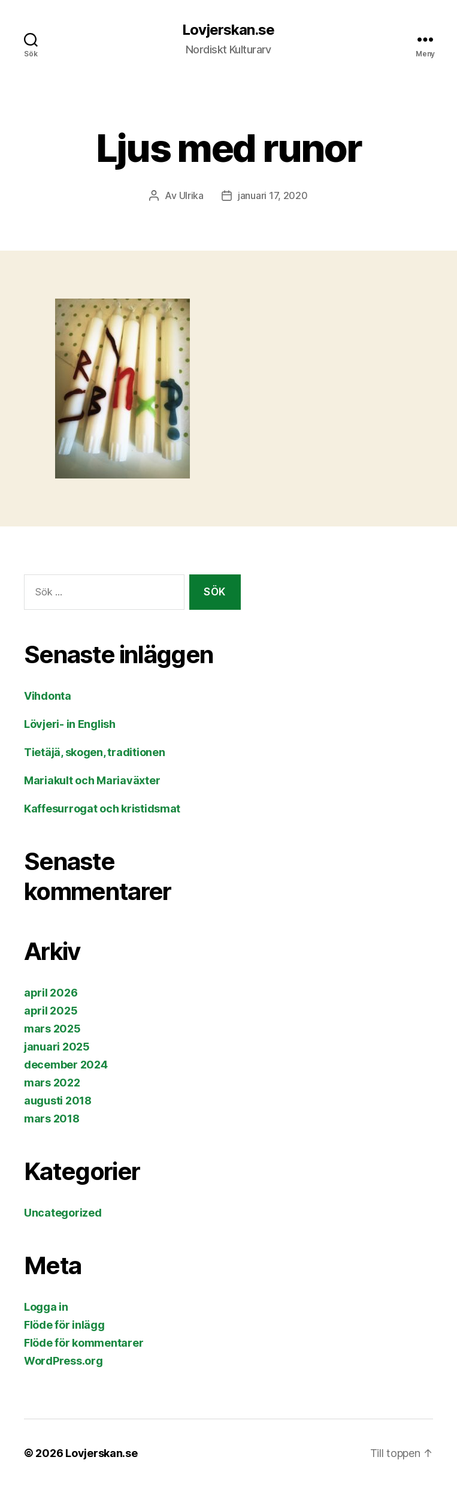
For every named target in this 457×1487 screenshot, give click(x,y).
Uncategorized (63, 1212)
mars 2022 (52, 1082)
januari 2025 (57, 1046)
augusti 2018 (58, 1100)
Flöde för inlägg (64, 1325)
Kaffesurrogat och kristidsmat (102, 808)
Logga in (46, 1307)
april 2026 (50, 992)
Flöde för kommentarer (83, 1343)
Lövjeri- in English (70, 724)
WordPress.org (63, 1360)
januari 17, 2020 (273, 195)
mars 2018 (52, 1118)
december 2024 (66, 1064)
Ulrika (191, 195)
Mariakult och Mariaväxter (92, 780)
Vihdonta (47, 696)
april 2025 (50, 1010)
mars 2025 (52, 1028)
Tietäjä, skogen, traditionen (94, 752)
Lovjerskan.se (228, 30)
